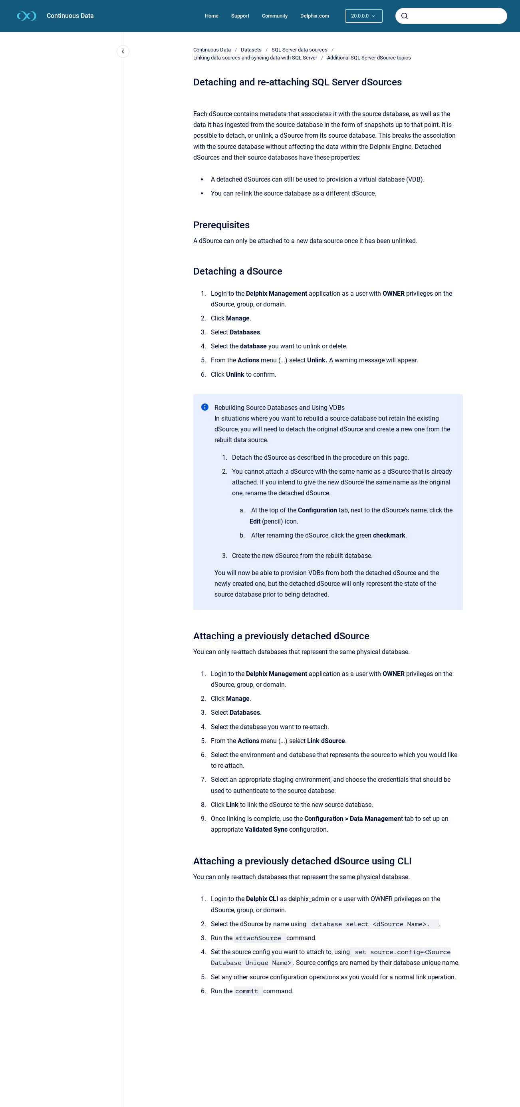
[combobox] (451, 16)
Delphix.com (314, 16)
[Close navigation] (123, 51)
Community (275, 16)
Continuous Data (70, 16)
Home (211, 16)
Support (240, 16)
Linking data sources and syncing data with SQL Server (255, 58)
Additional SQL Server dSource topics (369, 58)
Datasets (251, 50)
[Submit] (404, 16)
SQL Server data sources (299, 50)
